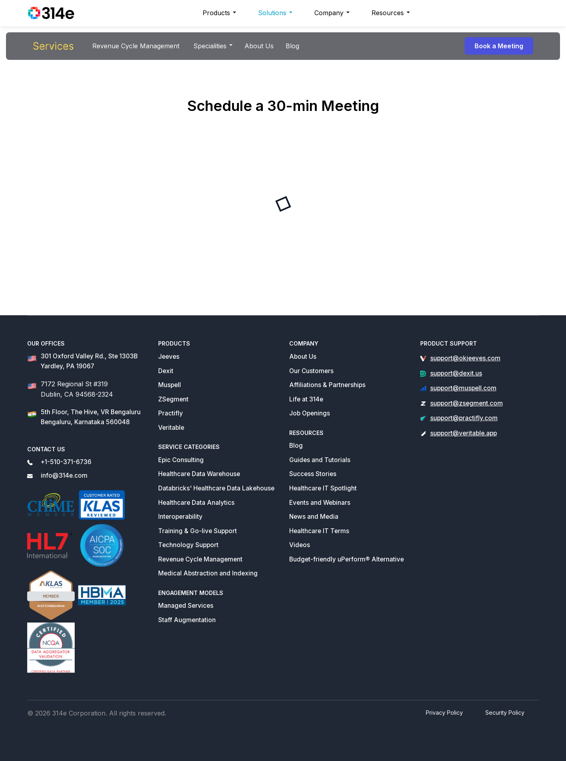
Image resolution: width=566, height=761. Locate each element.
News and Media (313, 516)
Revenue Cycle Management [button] (135, 46)
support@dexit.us (456, 373)
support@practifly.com (464, 418)
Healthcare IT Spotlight (323, 488)
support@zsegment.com (466, 403)
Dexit (165, 371)
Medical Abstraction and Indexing (208, 573)
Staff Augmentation (187, 620)
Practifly (170, 413)
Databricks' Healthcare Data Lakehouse (216, 488)
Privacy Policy (444, 712)
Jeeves (168, 356)
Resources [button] (387, 13)
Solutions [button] (272, 13)
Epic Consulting (181, 460)
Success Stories (312, 474)
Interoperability (180, 516)
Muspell (169, 385)
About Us (302, 356)
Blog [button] (292, 46)
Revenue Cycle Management (200, 559)
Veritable (171, 427)
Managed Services (185, 605)
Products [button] (216, 13)
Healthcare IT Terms (319, 531)
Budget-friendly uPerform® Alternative (346, 559)
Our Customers (311, 371)
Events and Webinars (319, 502)
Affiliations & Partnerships (327, 385)
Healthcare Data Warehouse (199, 474)
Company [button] (329, 13)
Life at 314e (306, 399)
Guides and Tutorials (319, 460)
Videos (299, 545)
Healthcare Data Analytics (196, 502)
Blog (296, 445)
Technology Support (188, 545)
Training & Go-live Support (197, 531)
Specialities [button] (209, 46)
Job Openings (309, 413)
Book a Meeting (499, 46)
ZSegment (173, 399)
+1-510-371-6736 (66, 462)
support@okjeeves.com (465, 358)
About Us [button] (259, 46)
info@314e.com (64, 475)
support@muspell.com (463, 388)
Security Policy (504, 712)
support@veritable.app (463, 433)
